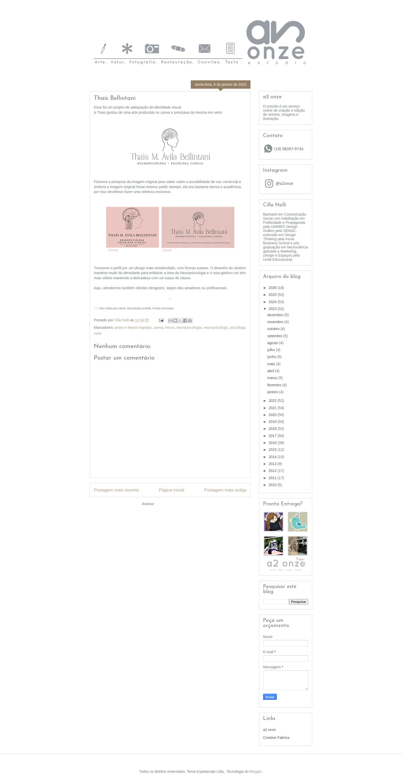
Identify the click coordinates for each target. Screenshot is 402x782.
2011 (273, 478)
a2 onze (269, 730)
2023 (273, 309)
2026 (273, 288)
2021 (273, 408)
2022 (273, 401)
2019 (273, 422)
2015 (273, 450)
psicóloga (237, 327)
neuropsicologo (216, 327)
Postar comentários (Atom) (177, 504)
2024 (273, 302)
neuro (170, 327)
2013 (273, 464)
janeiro (273, 392)
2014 (273, 457)
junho (272, 357)
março (272, 378)
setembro (275, 336)
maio (271, 364)
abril (271, 371)
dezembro (275, 315)
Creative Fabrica (276, 738)
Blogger (256, 771)
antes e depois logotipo (133, 327)
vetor (98, 333)
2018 (273, 429)
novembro (275, 322)
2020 (273, 415)
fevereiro (274, 385)
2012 (273, 471)
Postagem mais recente (116, 490)
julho (271, 350)
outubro (273, 329)
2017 (273, 436)
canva (158, 327)
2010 (273, 485)
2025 (273, 295)
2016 (273, 443)
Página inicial (171, 490)
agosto (273, 343)
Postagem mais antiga (225, 490)
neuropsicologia (189, 327)
